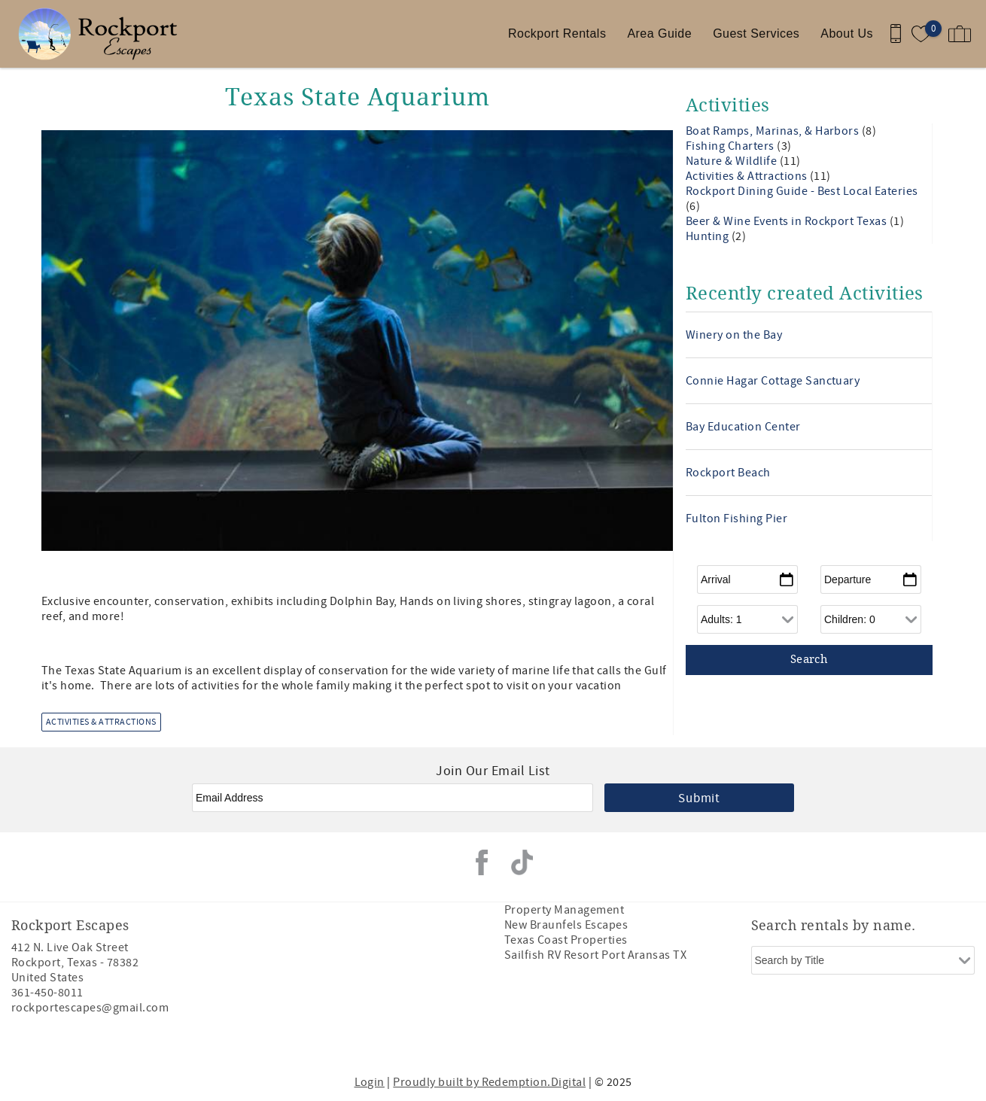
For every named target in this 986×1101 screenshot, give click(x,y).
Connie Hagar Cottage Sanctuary (773, 380)
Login (370, 1082)
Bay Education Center (743, 426)
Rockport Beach (728, 472)
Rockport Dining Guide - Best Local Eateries (802, 191)
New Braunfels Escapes (566, 924)
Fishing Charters (731, 146)
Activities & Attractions (101, 722)
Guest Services (756, 33)
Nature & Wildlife (733, 161)
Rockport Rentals (557, 33)
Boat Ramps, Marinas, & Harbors (774, 130)
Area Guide (659, 33)
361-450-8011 (47, 992)
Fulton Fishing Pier (736, 518)
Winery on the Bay (734, 334)
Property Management (564, 909)
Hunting (709, 236)
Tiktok (522, 862)
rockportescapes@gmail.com (90, 1007)
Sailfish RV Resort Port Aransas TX (595, 955)
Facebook (482, 862)
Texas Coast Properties (566, 939)
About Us (846, 33)
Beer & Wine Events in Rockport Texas (788, 221)
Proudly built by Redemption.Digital (489, 1082)
